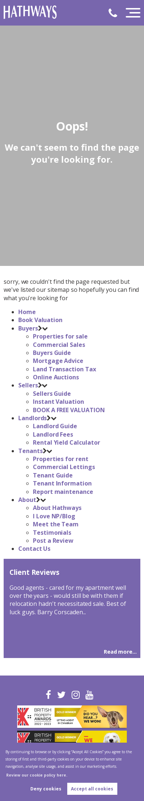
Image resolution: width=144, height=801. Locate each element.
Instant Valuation (58, 402)
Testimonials (52, 533)
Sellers (28, 385)
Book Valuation (40, 320)
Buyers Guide (52, 353)
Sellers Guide (52, 394)
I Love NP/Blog (54, 516)
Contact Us (34, 549)
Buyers (28, 328)
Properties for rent (60, 459)
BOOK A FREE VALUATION (69, 410)
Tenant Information (62, 483)
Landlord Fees (53, 434)
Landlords (32, 418)
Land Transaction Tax (64, 369)
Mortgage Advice (58, 361)
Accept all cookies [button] (92, 789)
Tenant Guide (53, 475)
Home (27, 312)
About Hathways (57, 508)
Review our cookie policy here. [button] (36, 775)
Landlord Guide (55, 426)
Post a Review (53, 541)
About (27, 500)
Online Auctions (56, 377)
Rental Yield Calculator (66, 442)
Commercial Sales (59, 345)
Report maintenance (63, 492)
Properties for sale (60, 336)
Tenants (30, 451)
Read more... (120, 651)
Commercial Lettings (64, 467)
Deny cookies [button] (45, 789)
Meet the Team (56, 524)
